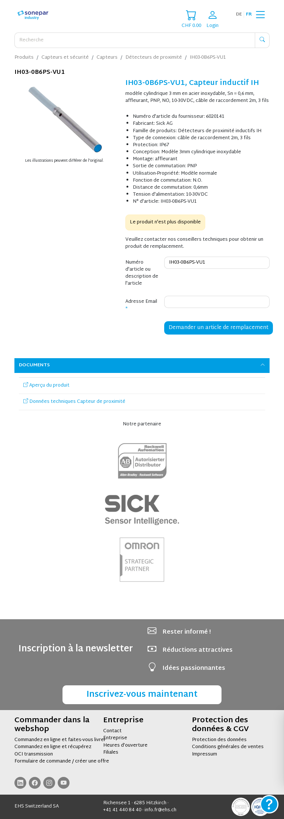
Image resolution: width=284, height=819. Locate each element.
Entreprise (115, 738)
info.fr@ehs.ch (160, 810)
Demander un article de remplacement (218, 328)
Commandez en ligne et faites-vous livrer (60, 740)
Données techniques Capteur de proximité (74, 401)
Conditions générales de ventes (228, 747)
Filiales (110, 752)
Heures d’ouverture (125, 745)
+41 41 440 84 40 (122, 810)
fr (249, 14)
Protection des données (219, 740)
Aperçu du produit (46, 385)
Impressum (204, 754)
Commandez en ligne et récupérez (52, 747)
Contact (112, 731)
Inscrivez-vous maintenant (142, 694)
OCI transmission (33, 754)
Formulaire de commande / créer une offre (61, 761)
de (239, 14)
